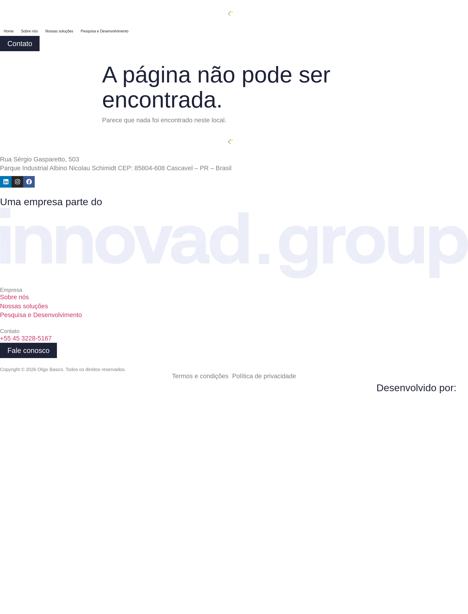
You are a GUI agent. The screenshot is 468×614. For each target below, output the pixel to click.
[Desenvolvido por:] (462, 386)
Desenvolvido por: (416, 387)
